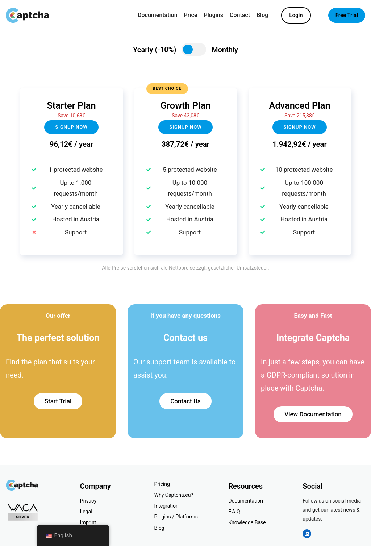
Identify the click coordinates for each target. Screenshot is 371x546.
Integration (166, 506)
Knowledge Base (247, 522)
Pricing (162, 484)
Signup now (71, 127)
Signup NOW (185, 127)
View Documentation (313, 414)
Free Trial (346, 15)
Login (296, 15)
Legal (86, 511)
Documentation (245, 501)
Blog (159, 528)
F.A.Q (234, 511)
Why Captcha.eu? (173, 495)
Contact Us (185, 401)
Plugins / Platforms (176, 517)
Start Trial (58, 401)
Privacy (88, 501)
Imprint (88, 522)
